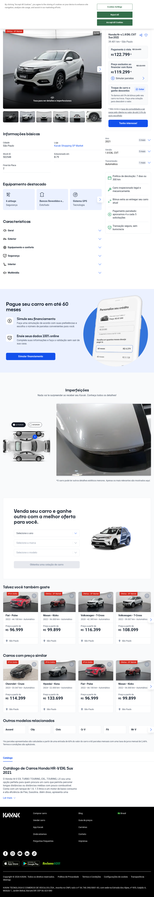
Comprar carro (40, 813)
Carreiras (83, 827)
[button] (139, 89)
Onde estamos (40, 834)
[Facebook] (5, 853)
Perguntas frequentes (43, 841)
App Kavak (38, 827)
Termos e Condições (91, 877)
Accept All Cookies (114, 22)
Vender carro (39, 820)
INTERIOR (34, 425)
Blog (81, 813)
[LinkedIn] (27, 853)
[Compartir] (141, 35)
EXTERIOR (18, 425)
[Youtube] (19, 853)
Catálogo (8, 746)
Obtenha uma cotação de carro (46, 552)
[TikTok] (34, 853)
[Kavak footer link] (11, 827)
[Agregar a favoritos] (146, 35)
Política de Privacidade (68, 877)
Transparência (137, 877)
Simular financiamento (30, 356)
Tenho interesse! (128, 123)
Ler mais (9, 786)
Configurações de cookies (116, 877)
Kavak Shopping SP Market (68, 145)
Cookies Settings (114, 7)
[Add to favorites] (34, 584)
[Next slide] (100, 69)
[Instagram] (12, 853)
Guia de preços (85, 820)
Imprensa (83, 841)
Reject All (115, 15)
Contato (82, 834)
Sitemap (7, 880)
